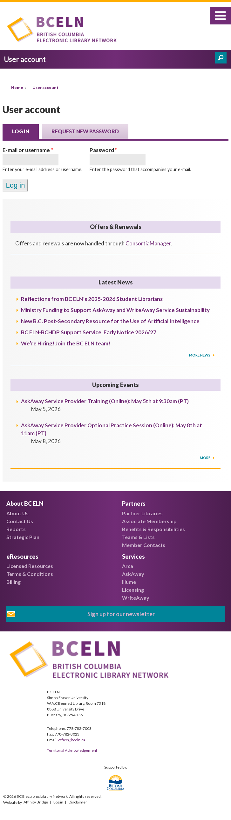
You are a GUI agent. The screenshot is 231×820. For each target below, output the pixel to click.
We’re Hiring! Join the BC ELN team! (65, 343)
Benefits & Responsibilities (153, 529)
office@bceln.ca (71, 739)
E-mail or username (28, 150)
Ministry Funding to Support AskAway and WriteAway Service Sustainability (115, 310)
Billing (13, 582)
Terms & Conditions (29, 574)
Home (17, 87)
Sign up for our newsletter (121, 613)
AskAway (133, 574)
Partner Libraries (142, 513)
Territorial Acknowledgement (72, 750)
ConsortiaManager (148, 243)
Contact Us (19, 521)
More (205, 458)
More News (200, 355)
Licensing (133, 590)
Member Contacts (143, 545)
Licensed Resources (29, 566)
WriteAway (135, 598)
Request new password (85, 131)
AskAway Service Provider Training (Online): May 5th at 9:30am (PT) (105, 401)
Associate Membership (149, 521)
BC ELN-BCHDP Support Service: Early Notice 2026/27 (88, 332)
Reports (16, 529)
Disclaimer (78, 802)
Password (103, 150)
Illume (129, 582)
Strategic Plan (22, 537)
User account (45, 87)
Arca (127, 566)
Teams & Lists (138, 537)
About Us (17, 513)
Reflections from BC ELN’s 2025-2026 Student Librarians (92, 299)
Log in (25, 130)
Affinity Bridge (36, 802)
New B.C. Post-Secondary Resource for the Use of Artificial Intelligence (110, 321)
